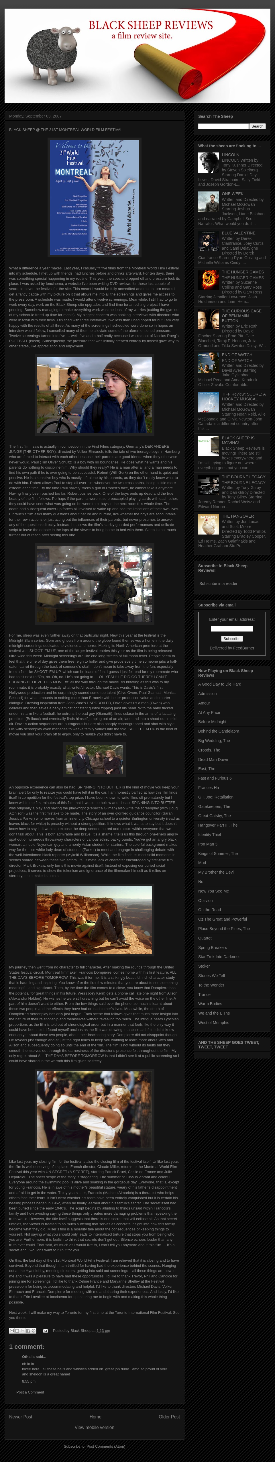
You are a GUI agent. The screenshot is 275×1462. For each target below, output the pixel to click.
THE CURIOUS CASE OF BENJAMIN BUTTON (242, 316)
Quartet (205, 938)
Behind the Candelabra (218, 731)
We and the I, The (214, 1013)
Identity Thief (209, 834)
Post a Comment (30, 1392)
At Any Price (209, 712)
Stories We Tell (211, 975)
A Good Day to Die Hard (219, 684)
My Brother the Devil (216, 872)
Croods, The (209, 750)
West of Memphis (213, 1022)
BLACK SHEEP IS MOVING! (238, 440)
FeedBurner (243, 648)
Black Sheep (81, 1330)
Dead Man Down (213, 759)
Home (96, 1416)
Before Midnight (212, 721)
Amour (204, 703)
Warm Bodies (210, 1003)
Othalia (28, 1357)
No (200, 881)
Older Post (169, 1416)
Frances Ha (208, 787)
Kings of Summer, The (218, 853)
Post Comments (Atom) (106, 1446)
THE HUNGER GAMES (243, 272)
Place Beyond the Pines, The (224, 928)
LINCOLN (230, 154)
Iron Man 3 (207, 844)
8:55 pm (29, 1381)
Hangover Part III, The (217, 825)
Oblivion (205, 900)
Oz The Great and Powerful (222, 919)
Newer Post (20, 1416)
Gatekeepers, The (214, 806)
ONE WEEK (232, 193)
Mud (202, 862)
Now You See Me (213, 891)
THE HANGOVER (238, 516)
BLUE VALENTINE (239, 233)
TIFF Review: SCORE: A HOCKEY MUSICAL (244, 396)
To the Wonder (211, 985)
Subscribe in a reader (218, 583)
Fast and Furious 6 (215, 778)
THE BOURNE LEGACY (244, 477)
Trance (204, 994)
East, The (206, 768)
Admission (207, 693)
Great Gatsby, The (214, 815)
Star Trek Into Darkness (219, 956)
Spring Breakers (212, 947)
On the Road (209, 909)
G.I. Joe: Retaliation (215, 797)
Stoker (204, 966)
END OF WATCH (237, 355)
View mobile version (94, 1427)
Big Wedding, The (214, 740)
